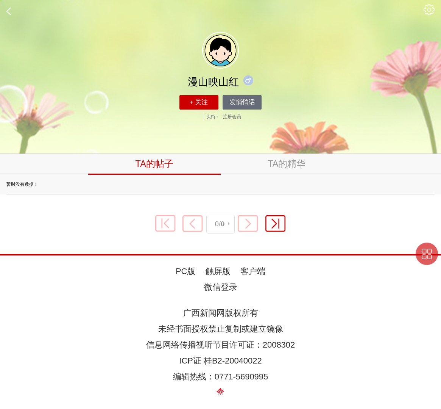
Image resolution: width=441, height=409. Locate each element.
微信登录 (220, 287)
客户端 (252, 271)
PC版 (185, 271)
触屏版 (218, 271)
